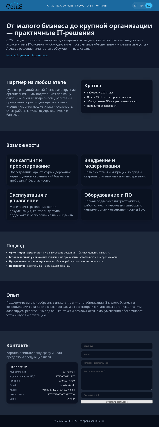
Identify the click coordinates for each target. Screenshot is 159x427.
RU (148, 5)
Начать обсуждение (18, 55)
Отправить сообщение (117, 402)
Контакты (101, 5)
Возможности (64, 5)
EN (142, 5)
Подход (79, 5)
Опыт (90, 5)
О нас (50, 5)
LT (135, 5)
